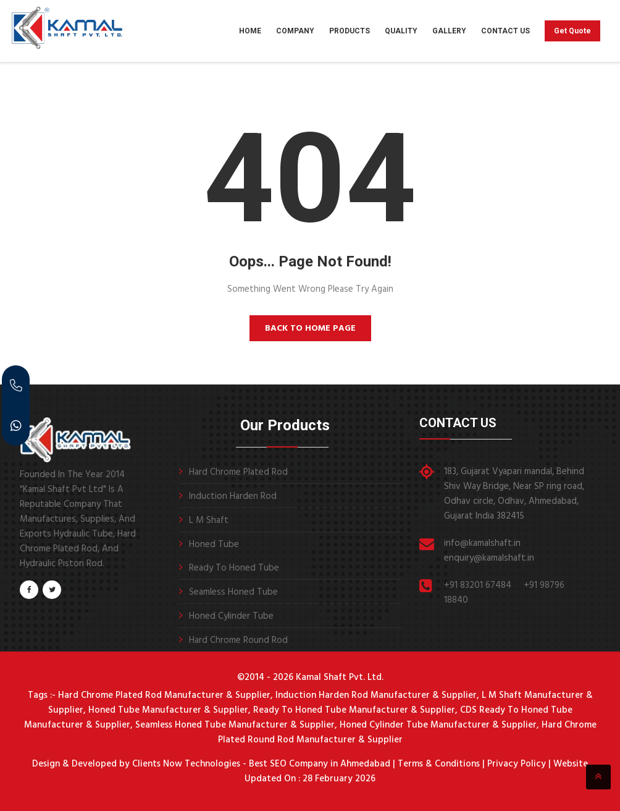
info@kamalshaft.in (482, 543)
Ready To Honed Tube (234, 568)
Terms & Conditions (439, 764)
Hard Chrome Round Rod (238, 640)
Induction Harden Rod (233, 496)
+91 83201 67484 (477, 585)
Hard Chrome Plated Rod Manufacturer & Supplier (164, 695)
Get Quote (572, 31)
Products (349, 31)
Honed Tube (214, 544)
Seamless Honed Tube (233, 592)
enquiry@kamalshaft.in (489, 558)
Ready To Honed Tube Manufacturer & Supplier (354, 710)
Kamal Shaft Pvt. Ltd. (339, 677)
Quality (401, 31)
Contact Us (505, 31)
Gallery (449, 31)
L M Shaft (208, 520)
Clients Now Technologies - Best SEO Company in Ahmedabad (260, 764)
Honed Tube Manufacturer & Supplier (168, 710)
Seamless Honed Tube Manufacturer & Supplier (235, 725)
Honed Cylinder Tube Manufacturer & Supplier (438, 725)
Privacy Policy (516, 764)
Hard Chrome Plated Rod (238, 472)
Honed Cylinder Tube (231, 616)
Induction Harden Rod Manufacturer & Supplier (376, 695)
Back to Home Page (310, 328)
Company (295, 31)
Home (250, 31)
